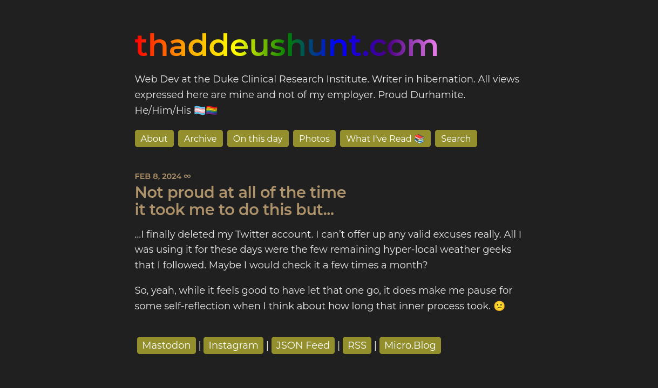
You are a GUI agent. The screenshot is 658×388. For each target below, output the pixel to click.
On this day (258, 138)
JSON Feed (303, 345)
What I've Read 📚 (385, 138)
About (154, 138)
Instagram (233, 345)
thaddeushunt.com (287, 45)
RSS (357, 345)
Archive (200, 138)
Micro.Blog (410, 345)
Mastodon (166, 345)
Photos (314, 138)
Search (456, 138)
